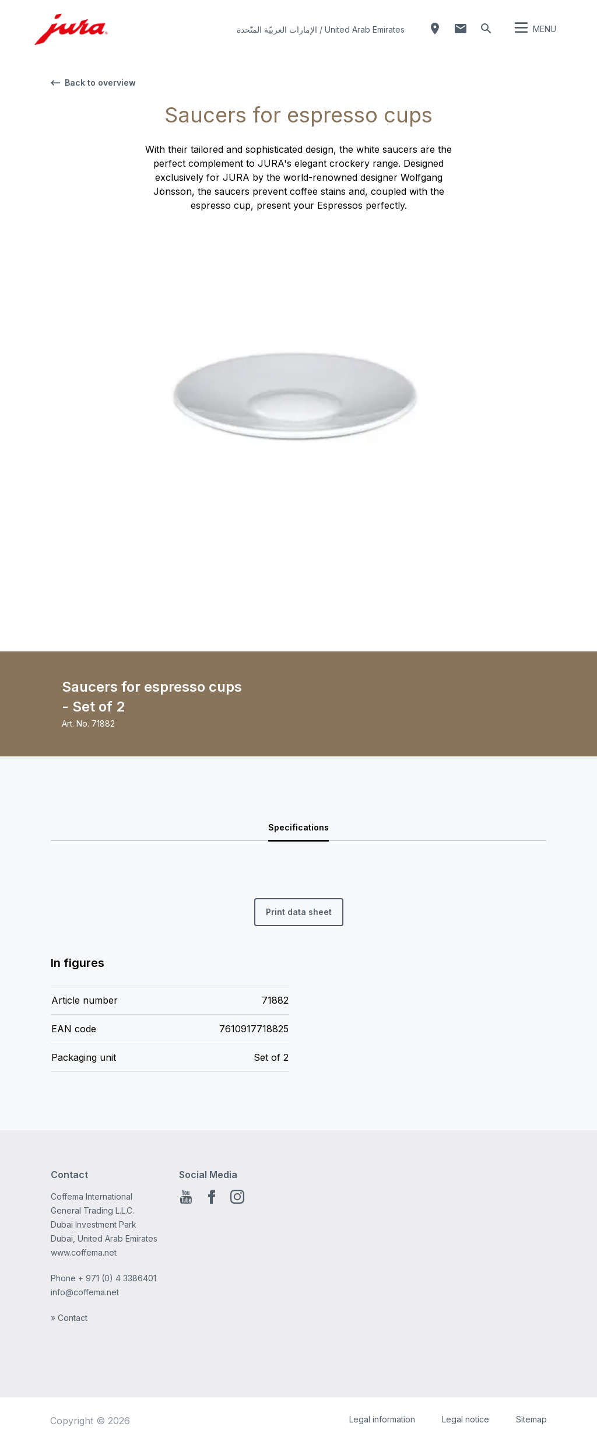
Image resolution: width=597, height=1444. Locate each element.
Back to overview (93, 82)
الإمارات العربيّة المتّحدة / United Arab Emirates (321, 29)
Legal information (382, 1419)
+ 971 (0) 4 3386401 (117, 1278)
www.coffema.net (84, 1252)
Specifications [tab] (298, 827)
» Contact (69, 1318)
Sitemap (531, 1419)
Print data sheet (299, 912)
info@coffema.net (85, 1292)
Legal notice (465, 1419)
